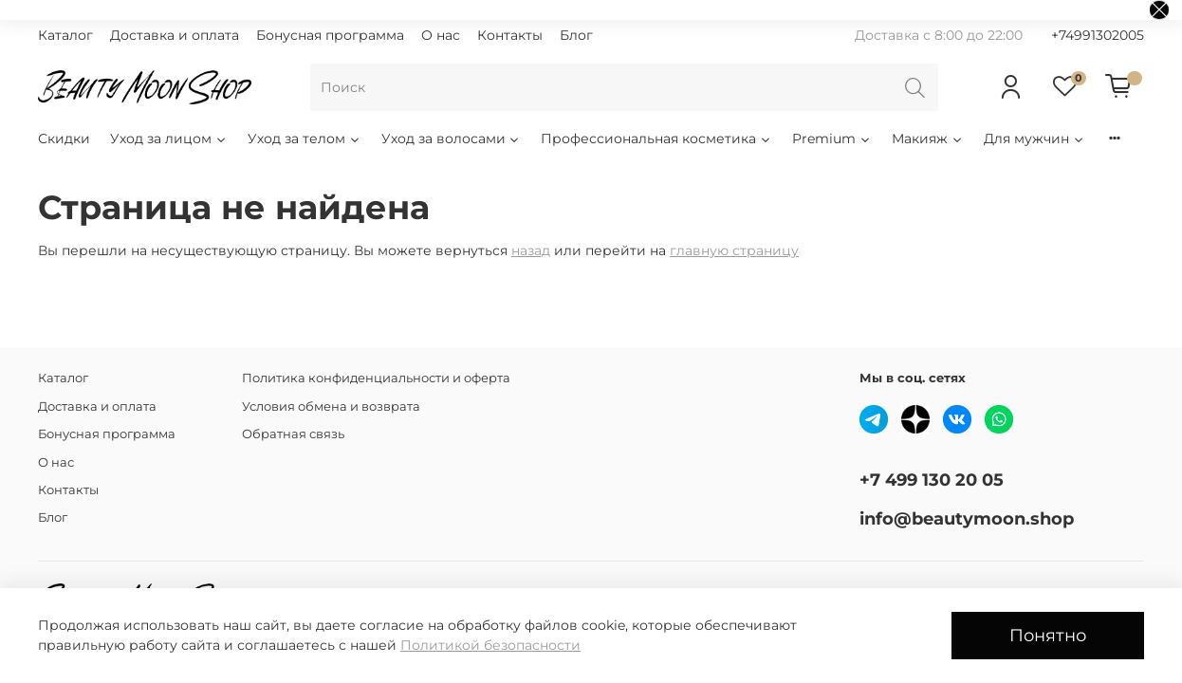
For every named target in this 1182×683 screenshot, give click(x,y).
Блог (576, 35)
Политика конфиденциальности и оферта (376, 378)
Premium (832, 138)
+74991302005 (1097, 35)
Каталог (65, 35)
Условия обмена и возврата (331, 406)
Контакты (510, 35)
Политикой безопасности (490, 645)
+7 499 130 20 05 (931, 479)
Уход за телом (304, 138)
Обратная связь (293, 434)
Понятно (1047, 635)
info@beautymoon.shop (966, 518)
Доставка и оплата (174, 35)
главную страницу (734, 250)
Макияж (928, 138)
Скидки (64, 138)
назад (530, 250)
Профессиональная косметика (656, 138)
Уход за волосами (451, 138)
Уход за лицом (169, 138)
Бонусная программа (330, 35)
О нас (440, 35)
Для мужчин (1034, 138)
